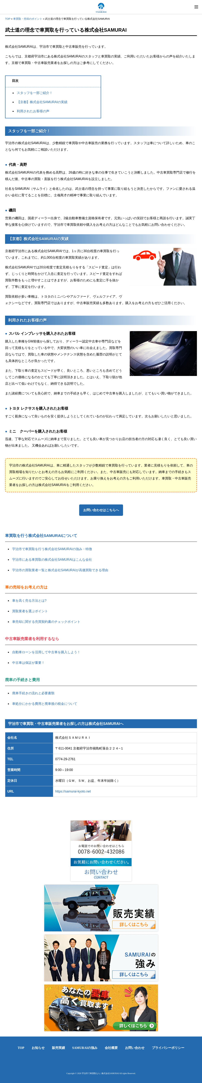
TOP (7, 18)
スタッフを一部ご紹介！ (35, 93)
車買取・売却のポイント (27, 18)
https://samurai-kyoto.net (73, 791)
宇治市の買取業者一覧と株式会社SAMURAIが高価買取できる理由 (60, 570)
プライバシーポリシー (168, 1048)
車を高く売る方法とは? (29, 600)
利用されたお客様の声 (33, 111)
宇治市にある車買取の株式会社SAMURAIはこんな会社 (52, 559)
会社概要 (111, 1048)
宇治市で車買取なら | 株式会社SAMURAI (100, 1073)
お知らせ (38, 1048)
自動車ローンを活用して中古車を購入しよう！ (46, 652)
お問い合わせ (135, 1048)
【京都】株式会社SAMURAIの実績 (42, 102)
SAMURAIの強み (84, 1048)
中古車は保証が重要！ (28, 662)
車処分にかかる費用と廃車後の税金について (44, 703)
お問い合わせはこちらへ (101, 510)
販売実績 (58, 1048)
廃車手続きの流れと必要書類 (33, 693)
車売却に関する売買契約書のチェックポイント (46, 621)
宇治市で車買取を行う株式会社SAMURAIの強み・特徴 (52, 549)
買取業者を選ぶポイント (30, 611)
